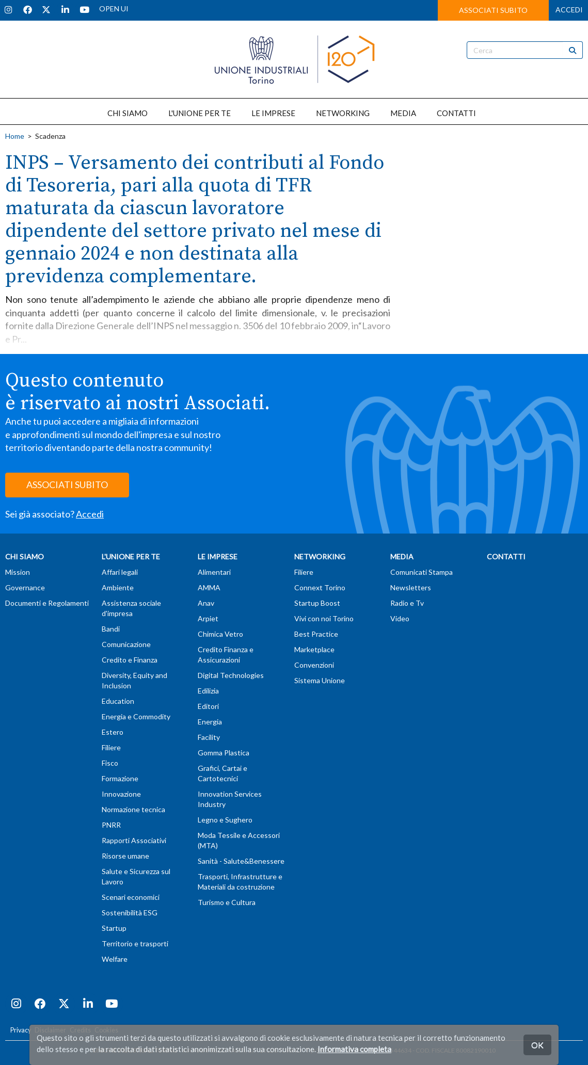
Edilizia (208, 690)
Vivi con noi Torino (324, 618)
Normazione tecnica (133, 809)
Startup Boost (317, 603)
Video (399, 618)
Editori (208, 706)
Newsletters (410, 587)
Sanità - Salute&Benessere (241, 861)
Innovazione (121, 793)
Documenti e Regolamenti (47, 603)
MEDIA (403, 113)
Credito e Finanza (129, 659)
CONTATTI (456, 113)
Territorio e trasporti (135, 943)
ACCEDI (569, 9)
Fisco (110, 763)
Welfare (115, 959)
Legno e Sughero (225, 819)
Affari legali (120, 572)
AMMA (209, 587)
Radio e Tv (407, 603)
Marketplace (314, 649)
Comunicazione (126, 644)
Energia (210, 721)
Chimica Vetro (220, 634)
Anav (206, 603)
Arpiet (208, 618)
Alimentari (214, 572)
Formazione (120, 778)
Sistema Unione (319, 680)
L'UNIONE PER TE (199, 113)
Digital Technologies (231, 675)
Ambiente (118, 587)
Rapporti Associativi (134, 840)
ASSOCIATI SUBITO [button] (493, 10)
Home (14, 136)
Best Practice (316, 634)
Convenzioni (314, 664)
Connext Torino (319, 587)
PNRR (111, 824)
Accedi (90, 514)
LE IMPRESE (273, 113)
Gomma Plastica (223, 752)
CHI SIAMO (127, 113)
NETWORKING (343, 113)
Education (118, 701)
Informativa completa (354, 1049)
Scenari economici (131, 897)
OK (537, 1045)
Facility (209, 737)
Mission (17, 572)
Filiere (111, 747)
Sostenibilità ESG (129, 912)
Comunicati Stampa (421, 572)
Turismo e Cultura (227, 902)
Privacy (20, 1030)
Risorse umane (125, 855)
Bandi (111, 628)
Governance (25, 587)
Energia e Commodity (136, 716)
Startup (114, 928)
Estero (112, 732)
